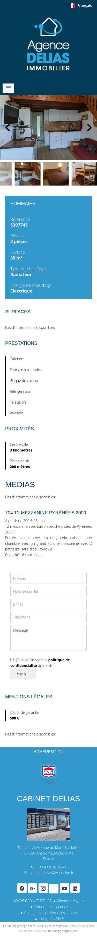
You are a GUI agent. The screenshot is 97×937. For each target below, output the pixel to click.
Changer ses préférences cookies (51, 912)
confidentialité (77, 926)
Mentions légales (70, 900)
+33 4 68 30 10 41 (51, 867)
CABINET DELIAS (48, 798)
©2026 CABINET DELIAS (32, 900)
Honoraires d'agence (51, 906)
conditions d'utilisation (33, 931)
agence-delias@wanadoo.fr (51, 872)
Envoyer (23, 673)
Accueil (48, 44)
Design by (51, 918)
